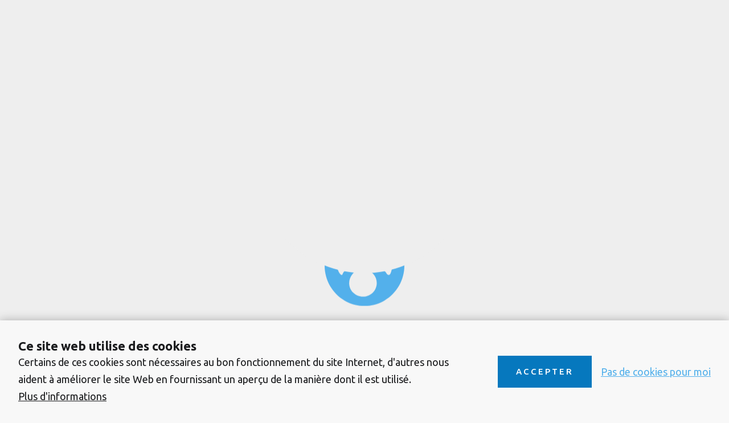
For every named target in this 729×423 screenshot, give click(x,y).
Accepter (545, 371)
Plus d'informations (62, 396)
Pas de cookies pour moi (656, 372)
